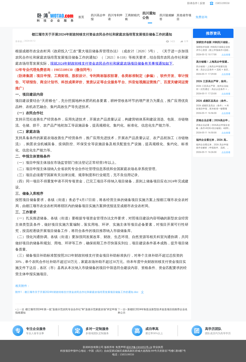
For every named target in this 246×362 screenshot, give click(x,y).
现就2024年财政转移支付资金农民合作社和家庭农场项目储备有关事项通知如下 (111, 63)
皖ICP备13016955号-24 (139, 347)
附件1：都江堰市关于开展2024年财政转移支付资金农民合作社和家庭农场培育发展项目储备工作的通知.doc (76, 292)
